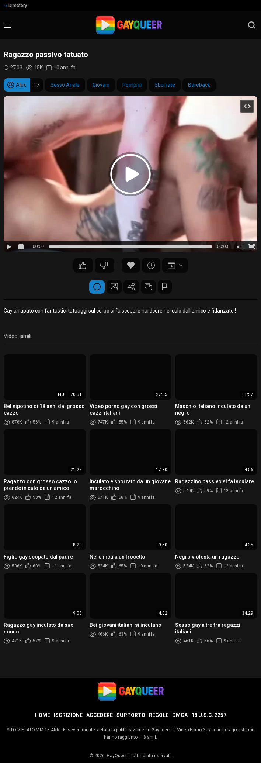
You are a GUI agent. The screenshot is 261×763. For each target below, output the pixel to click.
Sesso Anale (65, 85)
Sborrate (164, 85)
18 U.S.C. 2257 (208, 715)
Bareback (199, 85)
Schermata (111, 287)
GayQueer (117, 755)
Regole (158, 715)
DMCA (180, 715)
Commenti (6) (151, 287)
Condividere (131, 287)
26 (104, 265)
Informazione (90, 287)
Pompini (132, 85)
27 (82, 265)
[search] (251, 25)
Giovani (101, 85)
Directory (15, 5)
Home (42, 715)
